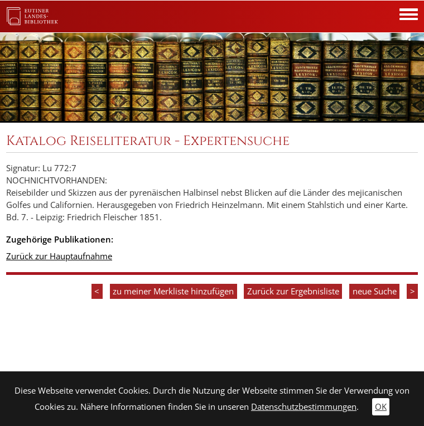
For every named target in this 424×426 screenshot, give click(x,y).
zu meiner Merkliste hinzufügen (173, 291)
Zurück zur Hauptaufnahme (59, 256)
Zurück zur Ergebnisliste (293, 291)
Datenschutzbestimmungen (303, 407)
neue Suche (375, 291)
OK (381, 407)
